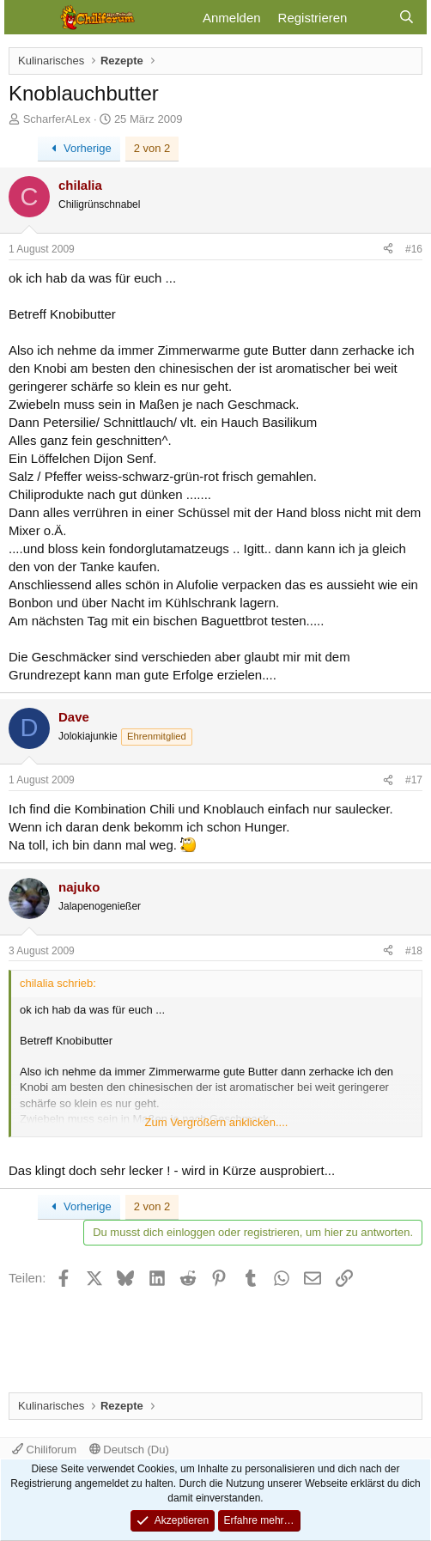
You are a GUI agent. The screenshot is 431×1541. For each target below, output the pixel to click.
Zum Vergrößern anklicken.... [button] (216, 1122)
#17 (413, 780)
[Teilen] (388, 249)
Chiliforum (44, 1449)
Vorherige (79, 148)
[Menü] (28, 17)
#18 (413, 951)
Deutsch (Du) (129, 1449)
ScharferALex (57, 119)
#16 (413, 249)
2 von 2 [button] (152, 148)
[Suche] (406, 18)
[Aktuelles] (372, 18)
